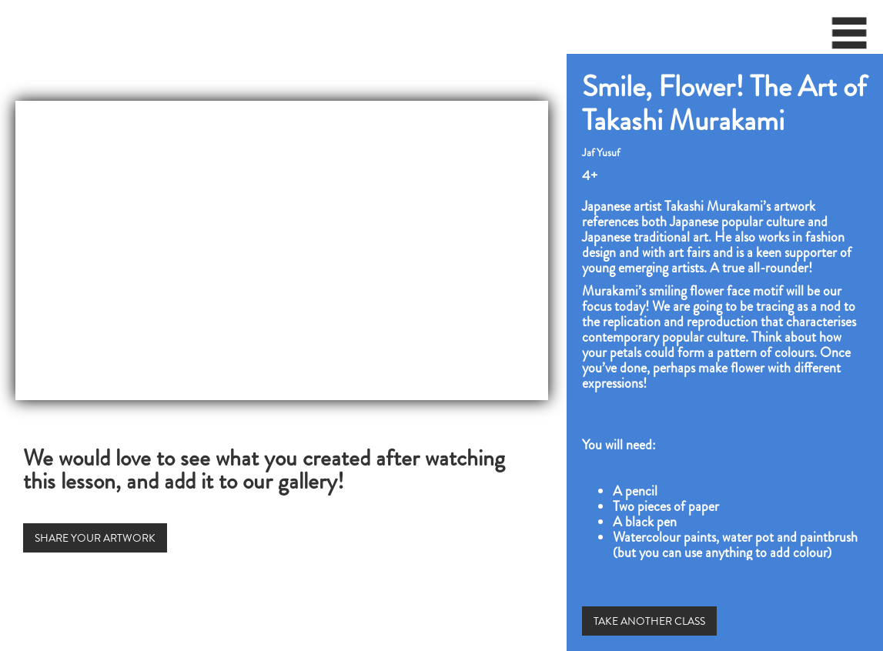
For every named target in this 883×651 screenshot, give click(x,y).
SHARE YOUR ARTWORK (95, 538)
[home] (4, 27)
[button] (850, 38)
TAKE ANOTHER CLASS (649, 621)
